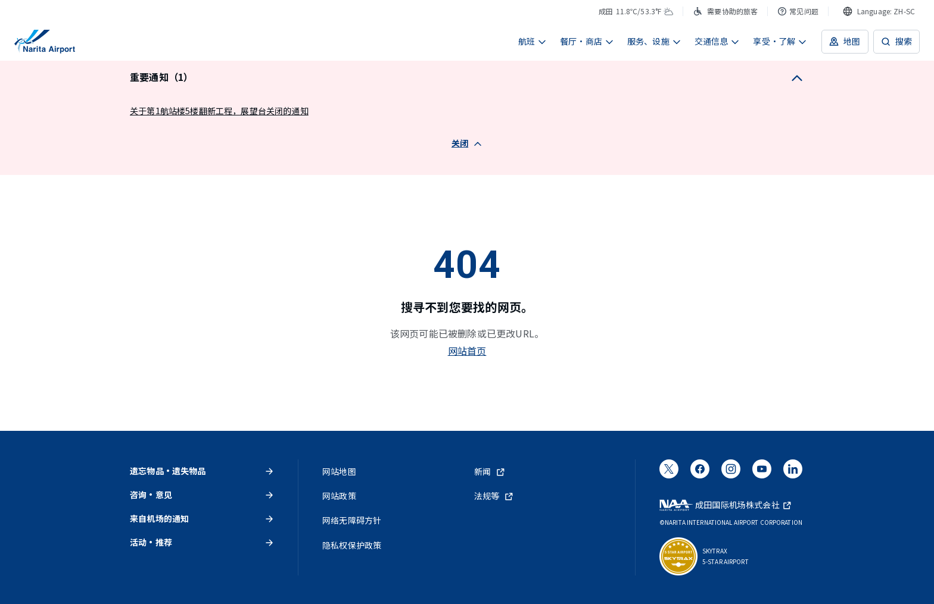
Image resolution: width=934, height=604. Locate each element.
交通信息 (717, 41)
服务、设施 (654, 41)
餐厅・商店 (587, 41)
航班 (532, 41)
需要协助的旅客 (725, 11)
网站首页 (467, 350)
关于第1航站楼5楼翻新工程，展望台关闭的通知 (219, 111)
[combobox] (879, 11)
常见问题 (797, 11)
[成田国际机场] (44, 42)
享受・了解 (780, 41)
